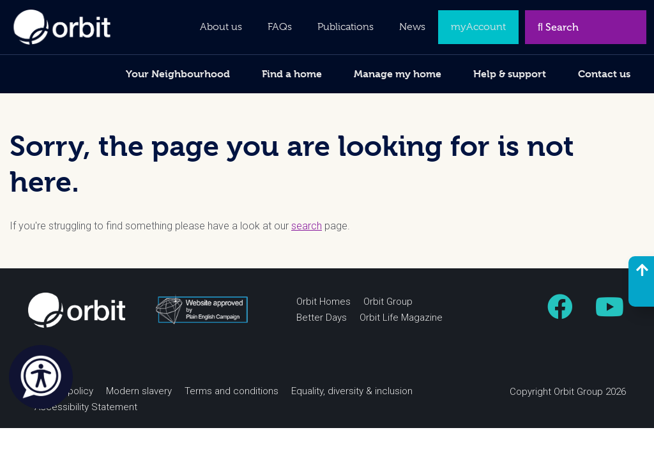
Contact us (604, 74)
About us (221, 27)
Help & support (509, 74)
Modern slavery (139, 391)
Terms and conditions (231, 391)
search (306, 226)
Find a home (292, 74)
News (412, 27)
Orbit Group (388, 302)
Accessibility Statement (85, 407)
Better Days (321, 318)
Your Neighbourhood (178, 74)
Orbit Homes (323, 302)
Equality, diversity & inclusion (352, 391)
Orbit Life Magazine (401, 318)
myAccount (478, 27)
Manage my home (397, 74)
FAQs (280, 27)
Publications (345, 27)
